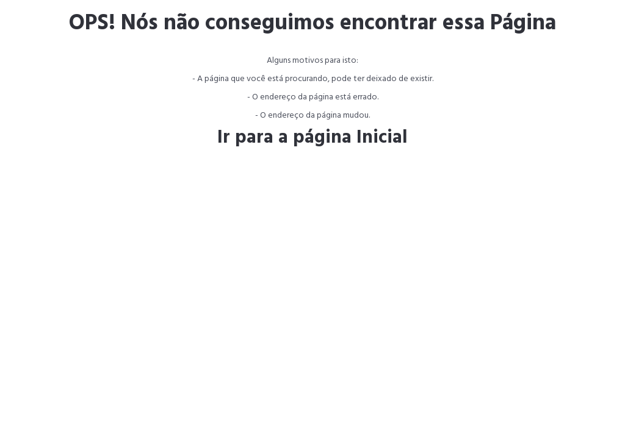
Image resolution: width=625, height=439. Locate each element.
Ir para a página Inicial (312, 137)
